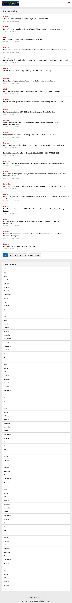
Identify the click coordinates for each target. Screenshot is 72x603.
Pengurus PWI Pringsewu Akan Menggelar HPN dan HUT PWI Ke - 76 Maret (29, 135)
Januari (6, 287)
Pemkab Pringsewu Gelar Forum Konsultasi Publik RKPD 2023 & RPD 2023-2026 (31, 153)
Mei (5, 272)
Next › (37, 255)
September (7, 302)
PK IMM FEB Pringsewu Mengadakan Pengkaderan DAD (23, 39)
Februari (6, 283)
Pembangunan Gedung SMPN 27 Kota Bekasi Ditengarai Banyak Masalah (29, 112)
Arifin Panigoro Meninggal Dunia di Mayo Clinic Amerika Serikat (26, 19)
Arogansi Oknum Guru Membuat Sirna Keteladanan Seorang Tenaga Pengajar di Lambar (34, 186)
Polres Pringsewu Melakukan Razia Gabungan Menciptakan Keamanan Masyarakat (32, 29)
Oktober (6, 298)
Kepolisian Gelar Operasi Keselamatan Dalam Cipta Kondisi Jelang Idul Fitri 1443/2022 (33, 102)
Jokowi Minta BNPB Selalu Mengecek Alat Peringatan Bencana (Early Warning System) (33, 163)
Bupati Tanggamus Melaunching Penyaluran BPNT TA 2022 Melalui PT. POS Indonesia (33, 145)
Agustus (6, 305)
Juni (5, 269)
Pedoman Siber (39, 598)
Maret (6, 280)
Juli (5, 309)
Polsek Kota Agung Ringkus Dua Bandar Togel (19, 246)
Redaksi (30, 598)
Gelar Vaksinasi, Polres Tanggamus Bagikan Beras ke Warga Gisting (27, 70)
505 (31, 255)
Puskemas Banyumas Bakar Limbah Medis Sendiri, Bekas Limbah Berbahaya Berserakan (34, 50)
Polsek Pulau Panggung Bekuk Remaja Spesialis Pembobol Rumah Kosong (29, 81)
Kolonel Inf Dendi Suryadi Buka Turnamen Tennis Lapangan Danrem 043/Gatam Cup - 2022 (35, 60)
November (7, 294)
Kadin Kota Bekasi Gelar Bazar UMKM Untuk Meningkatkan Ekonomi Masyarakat (32, 91)
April (5, 276)
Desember (7, 291)
